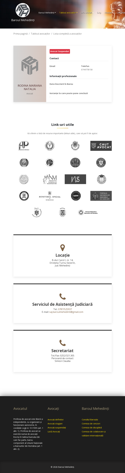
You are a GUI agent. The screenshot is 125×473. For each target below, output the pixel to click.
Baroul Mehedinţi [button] (46, 12)
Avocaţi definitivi (55, 419)
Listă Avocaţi (54, 431)
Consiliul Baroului (90, 419)
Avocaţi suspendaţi (57, 427)
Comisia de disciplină (92, 427)
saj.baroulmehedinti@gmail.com (66, 311)
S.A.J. (99, 12)
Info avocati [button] (86, 12)
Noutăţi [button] (108, 12)
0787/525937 (65, 309)
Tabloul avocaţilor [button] (67, 12)
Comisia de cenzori (91, 423)
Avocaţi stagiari (55, 423)
